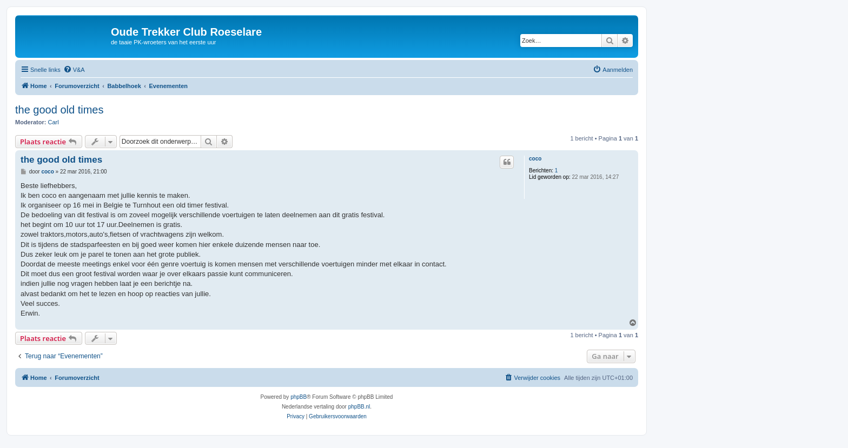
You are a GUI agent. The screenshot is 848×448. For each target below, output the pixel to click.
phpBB (298, 397)
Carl (53, 122)
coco (535, 159)
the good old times (59, 110)
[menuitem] (74, 69)
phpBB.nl (359, 407)
